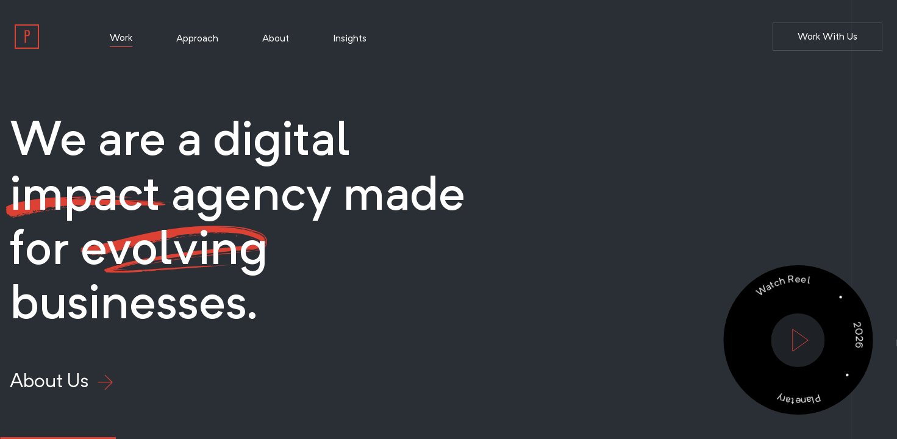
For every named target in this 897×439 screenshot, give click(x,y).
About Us (61, 380)
